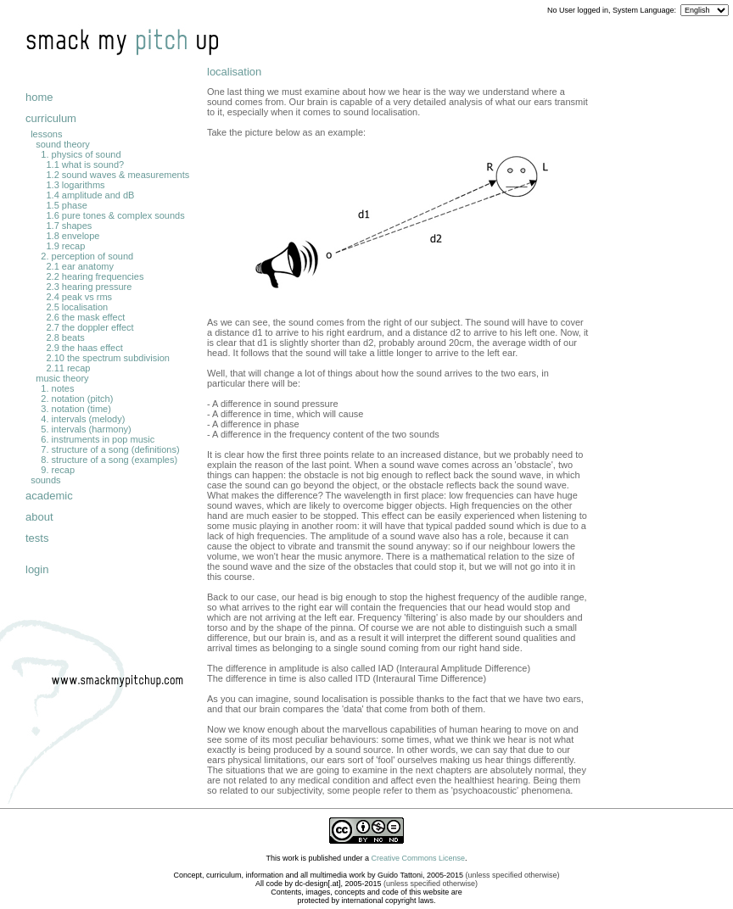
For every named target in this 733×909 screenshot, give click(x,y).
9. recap (58, 470)
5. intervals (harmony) (86, 429)
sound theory (63, 144)
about (39, 516)
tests (36, 538)
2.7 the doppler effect (89, 327)
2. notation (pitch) (77, 398)
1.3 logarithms (75, 185)
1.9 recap (65, 246)
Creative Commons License (419, 858)
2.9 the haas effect (84, 348)
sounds (45, 480)
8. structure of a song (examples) (109, 459)
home (39, 97)
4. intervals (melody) (83, 419)
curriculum (50, 118)
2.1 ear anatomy (80, 266)
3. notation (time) (76, 409)
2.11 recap (68, 368)
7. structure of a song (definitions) (110, 449)
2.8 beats (65, 337)
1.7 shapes (69, 225)
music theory (62, 378)
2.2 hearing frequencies (94, 276)
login (36, 569)
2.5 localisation (77, 307)
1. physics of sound (80, 154)
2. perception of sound (87, 256)
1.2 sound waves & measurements (117, 175)
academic (49, 495)
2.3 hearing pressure (88, 287)
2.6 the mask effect (85, 317)
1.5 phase (66, 205)
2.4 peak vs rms (79, 297)
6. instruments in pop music (97, 439)
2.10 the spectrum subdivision (108, 358)
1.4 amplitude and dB (90, 195)
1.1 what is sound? (85, 164)
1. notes (57, 388)
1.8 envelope (72, 236)
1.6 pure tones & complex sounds (115, 215)
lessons (46, 134)
